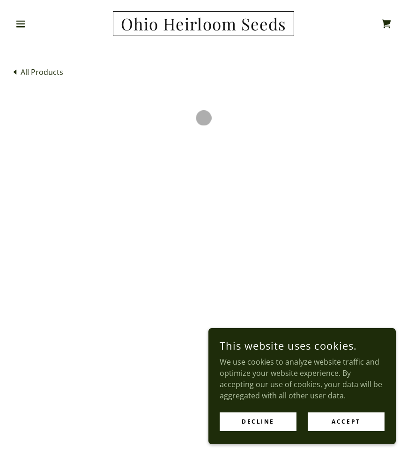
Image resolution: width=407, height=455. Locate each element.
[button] (40, 24)
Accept (346, 422)
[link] (203, 27)
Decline (258, 422)
